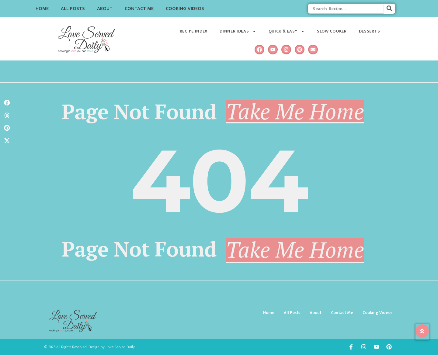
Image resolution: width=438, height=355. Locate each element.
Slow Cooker (332, 31)
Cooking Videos (185, 9)
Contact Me (139, 9)
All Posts (73, 9)
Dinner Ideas (238, 31)
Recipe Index (193, 31)
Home (42, 9)
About (105, 9)
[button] (6, 102)
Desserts (369, 31)
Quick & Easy (287, 31)
